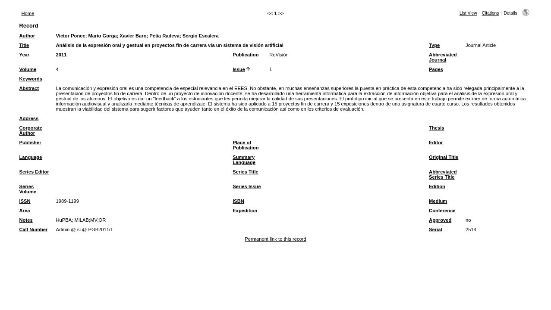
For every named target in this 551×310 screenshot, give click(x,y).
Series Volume (28, 189)
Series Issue (247, 186)
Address (29, 118)
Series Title (245, 171)
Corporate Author (30, 130)
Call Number (33, 229)
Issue (239, 69)
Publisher (30, 142)
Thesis (436, 127)
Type (434, 45)
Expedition (245, 210)
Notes (26, 220)
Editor (436, 142)
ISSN (25, 201)
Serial (435, 229)
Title (24, 45)
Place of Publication (245, 145)
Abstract (29, 88)
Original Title (443, 157)
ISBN (238, 201)
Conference (442, 210)
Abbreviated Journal (443, 57)
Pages (436, 69)
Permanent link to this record (275, 239)
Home (28, 13)
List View (468, 13)
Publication (245, 54)
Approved (440, 220)
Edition (437, 186)
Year (24, 54)
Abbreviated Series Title (443, 174)
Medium (438, 201)
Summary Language (244, 160)
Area (24, 210)
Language (30, 157)
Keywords (30, 78)
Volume (28, 69)
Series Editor (34, 171)
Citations (490, 13)
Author (27, 35)
